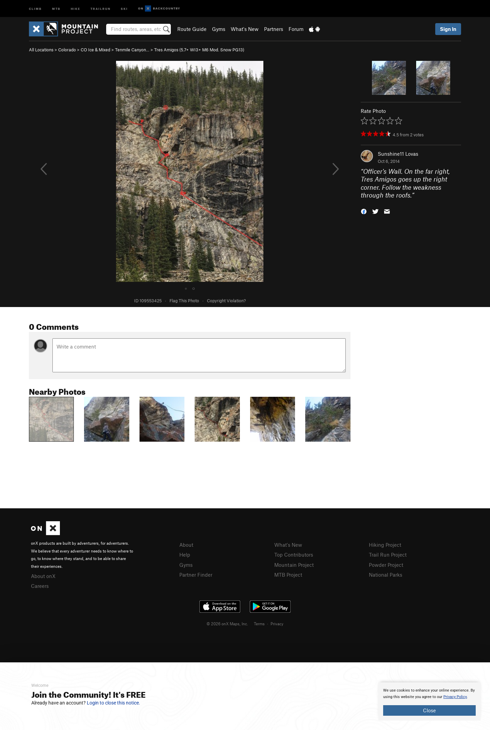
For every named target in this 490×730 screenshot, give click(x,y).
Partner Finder (195, 575)
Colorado (67, 49)
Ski (124, 8)
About (186, 545)
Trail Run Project (388, 554)
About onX (43, 576)
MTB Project (288, 575)
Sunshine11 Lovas (398, 154)
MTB (56, 8)
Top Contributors (293, 554)
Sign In (448, 29)
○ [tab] (193, 288)
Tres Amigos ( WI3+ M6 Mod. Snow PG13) (199, 49)
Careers (40, 586)
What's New (245, 29)
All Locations (41, 49)
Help (184, 554)
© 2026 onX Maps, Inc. (227, 623)
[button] (364, 211)
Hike (75, 8)
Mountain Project (294, 565)
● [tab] (185, 288)
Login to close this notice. (113, 703)
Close (429, 710)
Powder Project (386, 565)
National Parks (385, 575)
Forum (296, 29)
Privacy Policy (455, 697)
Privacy (277, 623)
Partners (273, 29)
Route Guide (192, 29)
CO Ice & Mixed (95, 49)
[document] (429, 701)
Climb (35, 8)
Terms (259, 623)
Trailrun (101, 8)
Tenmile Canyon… (132, 49)
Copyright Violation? (226, 300)
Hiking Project (385, 545)
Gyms (218, 29)
